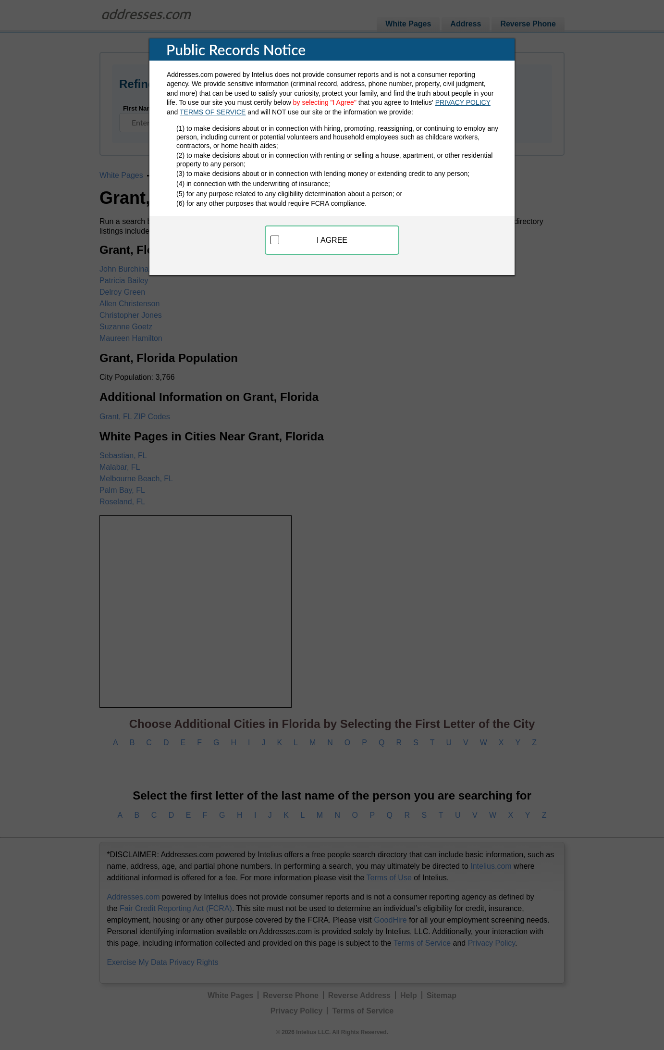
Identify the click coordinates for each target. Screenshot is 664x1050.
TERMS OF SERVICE (213, 112)
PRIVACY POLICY (463, 102)
